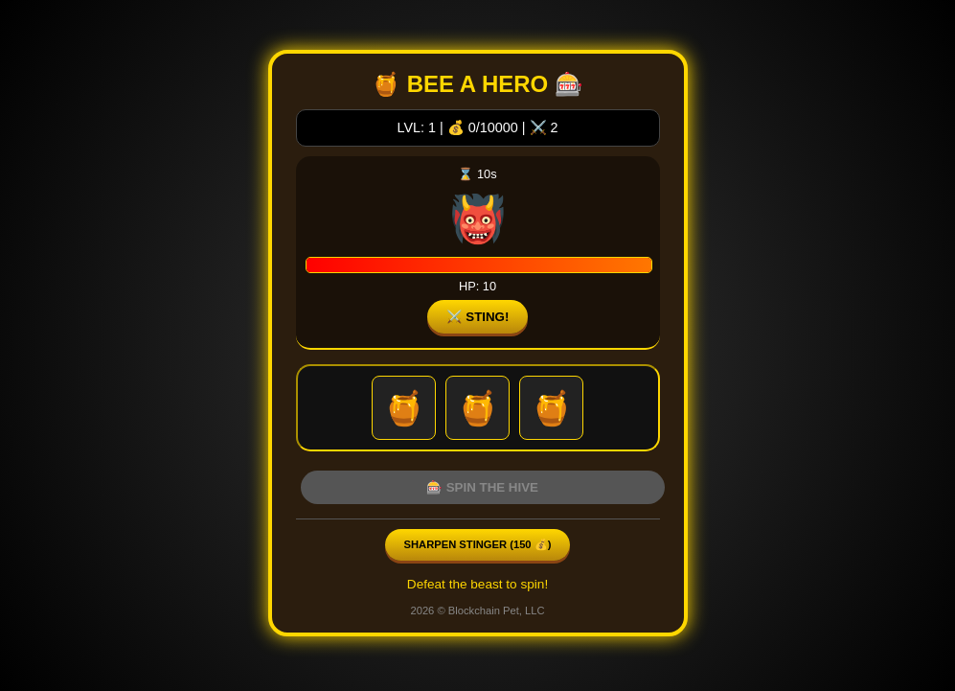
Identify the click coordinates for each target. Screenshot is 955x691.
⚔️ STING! (478, 317)
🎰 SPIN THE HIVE (482, 487)
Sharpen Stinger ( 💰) (478, 544)
